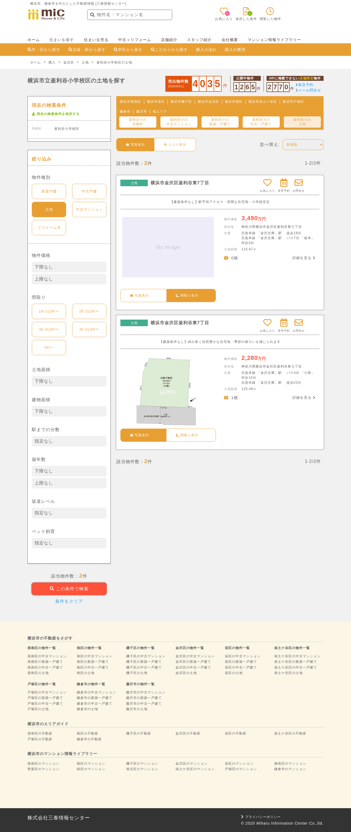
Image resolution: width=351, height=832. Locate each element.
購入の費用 (235, 49)
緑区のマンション (91, 769)
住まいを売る (96, 40)
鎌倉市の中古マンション (96, 692)
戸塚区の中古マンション (47, 692)
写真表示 (139, 295)
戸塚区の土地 (38, 709)
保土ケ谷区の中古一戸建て (295, 667)
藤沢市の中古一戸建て (144, 703)
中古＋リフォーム (134, 40)
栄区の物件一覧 (237, 648)
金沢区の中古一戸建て (193, 667)
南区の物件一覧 (89, 648)
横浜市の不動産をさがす (50, 638)
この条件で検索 (69, 588)
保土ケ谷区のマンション (195, 769)
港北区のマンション (142, 769)
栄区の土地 (234, 673)
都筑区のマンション (290, 763)
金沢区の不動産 (188, 733)
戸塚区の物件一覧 (41, 684)
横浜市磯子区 (181, 102)
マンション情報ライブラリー (274, 40)
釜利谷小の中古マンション (178, 122)
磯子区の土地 (137, 673)
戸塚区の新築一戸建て (45, 698)
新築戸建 (49, 191)
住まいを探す (61, 40)
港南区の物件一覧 (41, 648)
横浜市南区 (234, 102)
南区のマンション (91, 763)
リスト (175, 145)
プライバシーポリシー (261, 817)
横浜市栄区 (156, 102)
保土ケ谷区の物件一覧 (292, 648)
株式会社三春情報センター (58, 817)
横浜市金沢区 (208, 102)
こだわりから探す (169, 49)
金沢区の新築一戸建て (193, 662)
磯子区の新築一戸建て (144, 662)
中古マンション (89, 209)
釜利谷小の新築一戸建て (220, 122)
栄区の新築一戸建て (241, 662)
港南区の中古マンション (47, 656)
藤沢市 (141, 111)
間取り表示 (187, 295)
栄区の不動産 (235, 733)
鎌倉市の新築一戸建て (94, 698)
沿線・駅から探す (87, 49)
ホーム (33, 40)
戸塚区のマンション (241, 769)
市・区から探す (43, 49)
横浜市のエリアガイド (48, 724)
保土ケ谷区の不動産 (290, 733)
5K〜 (49, 347)
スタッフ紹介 (199, 40)
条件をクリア (69, 601)
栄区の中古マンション (243, 656)
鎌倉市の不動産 (89, 739)
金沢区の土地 (186, 673)
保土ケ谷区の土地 (288, 673)
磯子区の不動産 (138, 733)
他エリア (160, 111)
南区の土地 (86, 673)
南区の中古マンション (94, 656)
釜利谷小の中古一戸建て (261, 122)
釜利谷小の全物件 (138, 122)
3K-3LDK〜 (49, 329)
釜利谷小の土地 (302, 122)
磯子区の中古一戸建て (144, 667)
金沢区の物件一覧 (190, 648)
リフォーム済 (49, 227)
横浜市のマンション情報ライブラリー (62, 753)
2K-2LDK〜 (89, 311)
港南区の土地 (38, 673)
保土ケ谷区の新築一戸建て (295, 662)
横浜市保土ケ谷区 (262, 102)
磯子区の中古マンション (145, 656)
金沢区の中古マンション (195, 656)
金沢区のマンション (192, 763)
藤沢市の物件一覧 (140, 684)
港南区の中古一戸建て (45, 667)
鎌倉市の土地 (87, 709)
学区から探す (128, 49)
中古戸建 (89, 191)
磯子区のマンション (142, 763)
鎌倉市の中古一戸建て (94, 703)
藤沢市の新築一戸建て (144, 698)
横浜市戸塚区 (293, 102)
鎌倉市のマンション (290, 769)
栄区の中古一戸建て (241, 667)
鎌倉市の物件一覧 (91, 684)
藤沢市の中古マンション (145, 692)
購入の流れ (206, 49)
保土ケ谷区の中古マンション (297, 656)
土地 (49, 209)
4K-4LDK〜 (89, 329)
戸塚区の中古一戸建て (45, 703)
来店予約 (304, 85)
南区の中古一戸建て (93, 667)
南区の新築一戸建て (93, 662)
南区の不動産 (87, 733)
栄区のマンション (239, 763)
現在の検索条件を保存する (56, 114)
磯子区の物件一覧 (140, 648)
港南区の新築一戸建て (45, 662)
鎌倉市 (125, 111)
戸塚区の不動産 (39, 739)
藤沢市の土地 (137, 709)
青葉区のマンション (43, 769)
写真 (135, 145)
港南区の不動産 (39, 733)
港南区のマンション (43, 763)
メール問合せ (308, 90)
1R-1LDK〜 (49, 311)
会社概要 (230, 40)
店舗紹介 (169, 40)
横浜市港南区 (130, 102)
